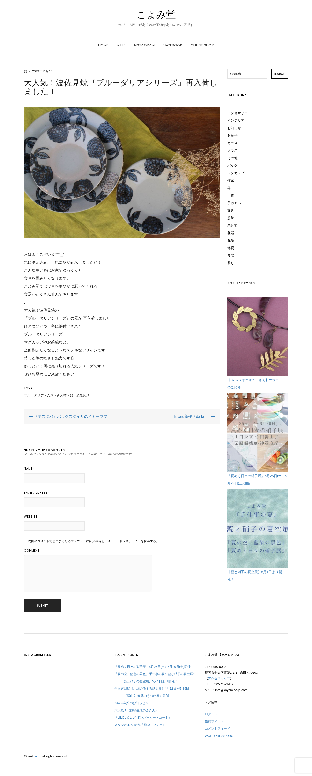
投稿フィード (214, 721)
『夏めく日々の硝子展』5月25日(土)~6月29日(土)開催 (152, 667)
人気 (50, 395)
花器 (230, 233)
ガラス (232, 143)
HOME (103, 45)
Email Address (36, 493)
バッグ (232, 165)
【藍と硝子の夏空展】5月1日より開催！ (146, 681)
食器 (230, 255)
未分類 (232, 225)
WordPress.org (219, 736)
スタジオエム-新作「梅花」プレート (140, 725)
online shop (202, 45)
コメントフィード (217, 728)
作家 (230, 180)
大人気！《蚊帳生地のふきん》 (136, 710)
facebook (172, 45)
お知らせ (234, 128)
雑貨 (230, 248)
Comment (31, 550)
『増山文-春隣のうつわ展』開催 (141, 696)
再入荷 (62, 395)
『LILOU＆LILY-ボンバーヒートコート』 (142, 717)
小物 (230, 195)
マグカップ (235, 173)
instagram (144, 45)
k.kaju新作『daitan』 (194, 416)
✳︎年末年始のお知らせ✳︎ (131, 703)
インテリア (235, 120)
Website (30, 517)
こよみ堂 (156, 14)
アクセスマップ (219, 678)
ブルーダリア (34, 395)
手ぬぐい (234, 203)
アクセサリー (237, 113)
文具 (230, 210)
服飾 (230, 218)
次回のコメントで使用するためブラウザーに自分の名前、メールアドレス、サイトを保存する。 (93, 541)
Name (29, 468)
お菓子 (232, 135)
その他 (232, 158)
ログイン (211, 714)
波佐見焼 (83, 395)
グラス (232, 150)
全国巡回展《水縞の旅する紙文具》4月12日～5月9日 (151, 688)
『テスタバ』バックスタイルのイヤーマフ (68, 416)
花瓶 (230, 240)
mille (121, 45)
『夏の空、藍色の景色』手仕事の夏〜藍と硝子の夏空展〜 (155, 674)
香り (230, 263)
